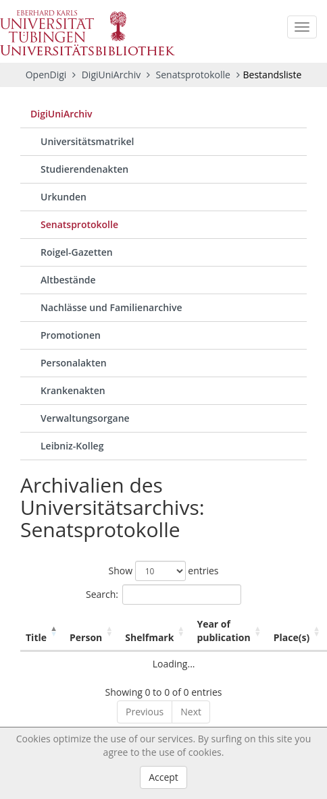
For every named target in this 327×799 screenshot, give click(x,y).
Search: (163, 594)
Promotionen (71, 335)
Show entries (163, 571)
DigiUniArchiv (112, 74)
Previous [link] (145, 711)
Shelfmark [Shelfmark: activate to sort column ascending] (149, 637)
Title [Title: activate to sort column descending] (36, 637)
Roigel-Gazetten (77, 252)
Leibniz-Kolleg (72, 445)
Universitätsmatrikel (87, 141)
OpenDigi (46, 74)
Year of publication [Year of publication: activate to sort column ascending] (223, 630)
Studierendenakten (84, 169)
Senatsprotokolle (194, 74)
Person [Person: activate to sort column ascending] (86, 637)
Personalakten (74, 362)
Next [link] (190, 711)
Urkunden (63, 196)
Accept (163, 777)
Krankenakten (73, 390)
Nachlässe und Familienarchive (111, 307)
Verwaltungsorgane (85, 418)
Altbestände (68, 279)
